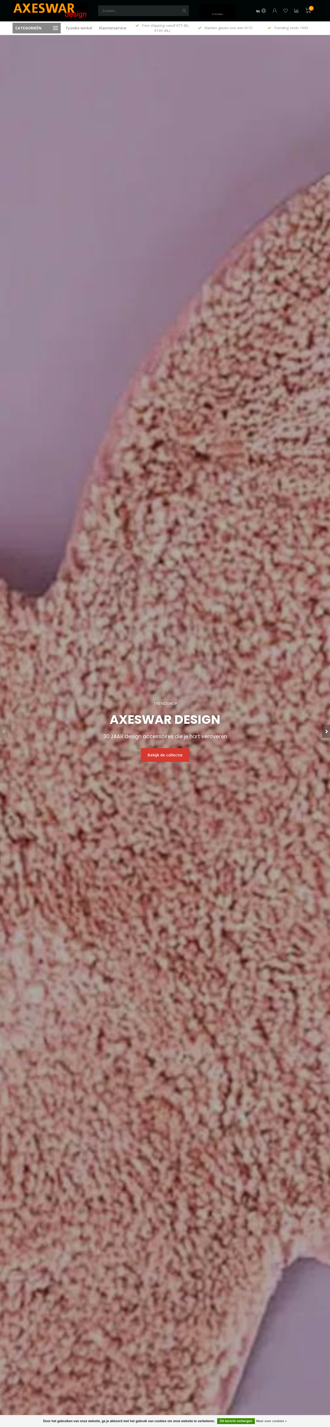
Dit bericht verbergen (236, 1421)
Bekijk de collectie (165, 755)
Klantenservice (112, 27)
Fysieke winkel (79, 27)
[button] (4, 731)
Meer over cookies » (271, 1421)
